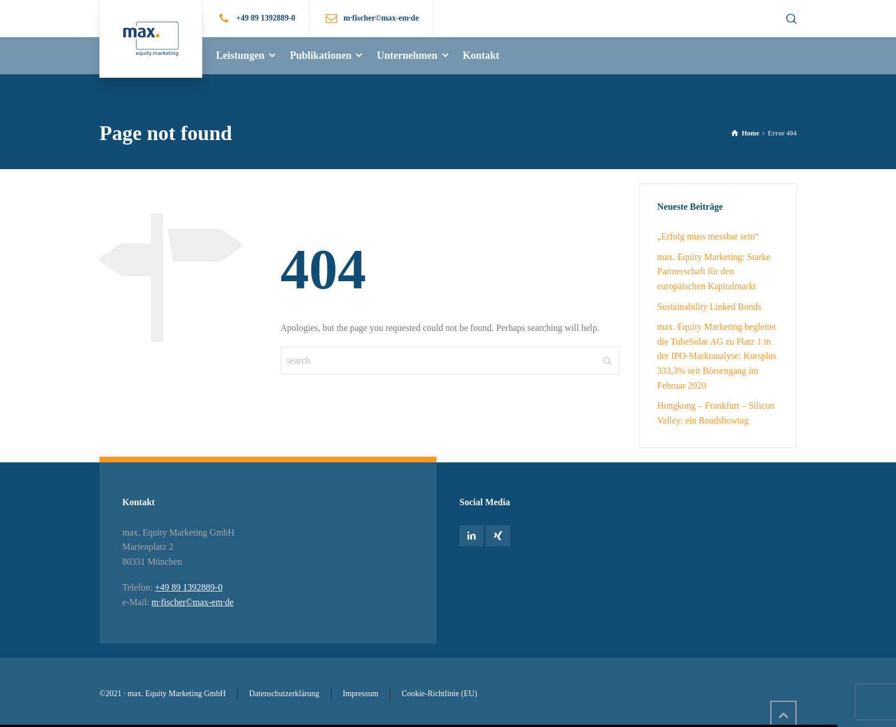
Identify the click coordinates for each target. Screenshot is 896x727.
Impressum (360, 693)
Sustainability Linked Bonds (709, 306)
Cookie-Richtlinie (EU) (439, 693)
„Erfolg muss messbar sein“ (708, 236)
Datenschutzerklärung (284, 693)
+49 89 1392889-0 (265, 18)
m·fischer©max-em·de (192, 602)
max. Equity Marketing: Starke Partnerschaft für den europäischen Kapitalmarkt (713, 271)
